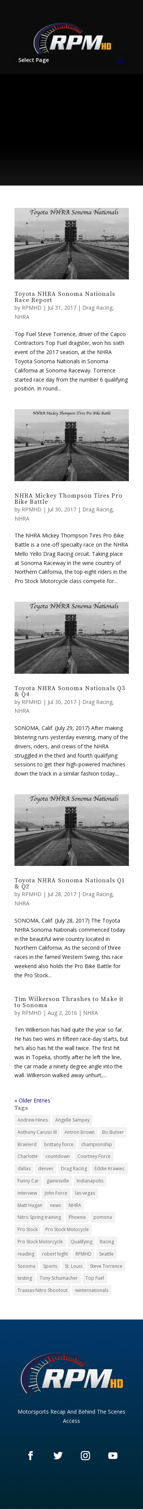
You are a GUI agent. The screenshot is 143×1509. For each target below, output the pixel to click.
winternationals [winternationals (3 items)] (91, 1290)
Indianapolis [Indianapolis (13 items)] (90, 1180)
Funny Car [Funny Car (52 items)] (28, 1180)
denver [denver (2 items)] (45, 1168)
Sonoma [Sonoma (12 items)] (26, 1266)
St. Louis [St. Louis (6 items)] (73, 1266)
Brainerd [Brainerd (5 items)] (27, 1144)
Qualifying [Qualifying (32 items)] (81, 1241)
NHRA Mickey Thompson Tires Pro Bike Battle (68, 499)
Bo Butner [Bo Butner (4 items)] (113, 1132)
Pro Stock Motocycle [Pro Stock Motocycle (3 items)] (67, 1229)
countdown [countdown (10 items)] (57, 1156)
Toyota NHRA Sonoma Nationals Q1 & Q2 (69, 883)
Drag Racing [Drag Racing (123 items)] (74, 1168)
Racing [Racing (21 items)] (107, 1241)
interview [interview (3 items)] (27, 1193)
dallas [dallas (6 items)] (24, 1168)
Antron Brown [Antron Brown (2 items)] (79, 1132)
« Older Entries (32, 1100)
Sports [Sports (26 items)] (50, 1266)
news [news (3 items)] (55, 1205)
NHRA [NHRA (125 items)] (75, 1205)
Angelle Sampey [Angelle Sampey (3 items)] (72, 1120)
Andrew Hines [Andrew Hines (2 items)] (33, 1120)
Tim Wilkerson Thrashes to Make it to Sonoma (69, 1002)
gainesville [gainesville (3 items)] (58, 1180)
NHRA (21, 316)
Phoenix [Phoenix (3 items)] (77, 1217)
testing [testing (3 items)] (25, 1278)
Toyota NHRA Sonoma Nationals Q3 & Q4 (69, 691)
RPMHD (32, 307)
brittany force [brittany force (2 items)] (59, 1144)
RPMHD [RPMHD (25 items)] (84, 1254)
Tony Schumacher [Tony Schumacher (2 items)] (59, 1278)
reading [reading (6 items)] (26, 1254)
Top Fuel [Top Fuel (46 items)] (94, 1278)
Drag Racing (97, 307)
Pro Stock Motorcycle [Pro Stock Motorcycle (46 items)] (40, 1241)
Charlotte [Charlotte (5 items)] (28, 1156)
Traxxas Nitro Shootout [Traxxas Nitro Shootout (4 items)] (42, 1290)
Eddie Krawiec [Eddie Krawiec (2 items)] (110, 1168)
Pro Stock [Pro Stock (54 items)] (28, 1229)
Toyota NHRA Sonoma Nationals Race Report (64, 297)
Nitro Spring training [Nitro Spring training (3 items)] (39, 1217)
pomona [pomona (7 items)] (102, 1217)
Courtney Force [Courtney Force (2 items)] (94, 1156)
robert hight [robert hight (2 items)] (55, 1254)
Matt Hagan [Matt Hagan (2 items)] (30, 1205)
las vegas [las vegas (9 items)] (85, 1193)
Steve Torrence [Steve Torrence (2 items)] (106, 1266)
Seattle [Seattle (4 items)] (106, 1254)
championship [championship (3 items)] (96, 1144)
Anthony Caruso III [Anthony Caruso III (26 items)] (37, 1132)
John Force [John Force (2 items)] (56, 1193)
